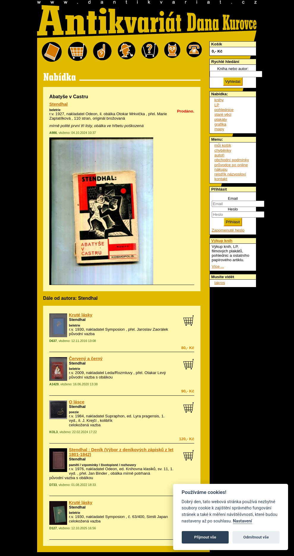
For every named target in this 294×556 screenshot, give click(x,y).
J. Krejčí (89, 420)
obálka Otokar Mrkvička (124, 114)
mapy (219, 129)
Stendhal (58, 104)
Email (233, 198)
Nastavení (242, 521)
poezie (74, 412)
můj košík (222, 145)
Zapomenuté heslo (228, 230)
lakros (219, 283)
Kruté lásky (80, 315)
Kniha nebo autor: (232, 68)
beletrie (55, 110)
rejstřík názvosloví (230, 174)
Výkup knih (221, 240)
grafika (220, 124)
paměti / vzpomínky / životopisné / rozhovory (102, 465)
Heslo (233, 209)
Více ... (218, 266)
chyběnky (222, 150)
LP (216, 105)
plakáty (220, 119)
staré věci (222, 114)
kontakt (220, 179)
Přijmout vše (205, 537)
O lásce (76, 402)
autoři (219, 155)
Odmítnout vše (256, 537)
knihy (219, 100)
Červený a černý (85, 358)
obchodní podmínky (231, 160)
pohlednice (223, 109)
